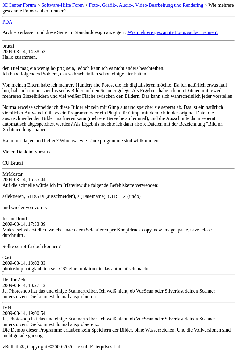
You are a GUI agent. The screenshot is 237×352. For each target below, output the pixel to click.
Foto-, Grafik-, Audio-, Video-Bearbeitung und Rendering (146, 5)
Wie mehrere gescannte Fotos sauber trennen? (172, 32)
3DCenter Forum (19, 5)
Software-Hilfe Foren (62, 5)
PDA (7, 21)
